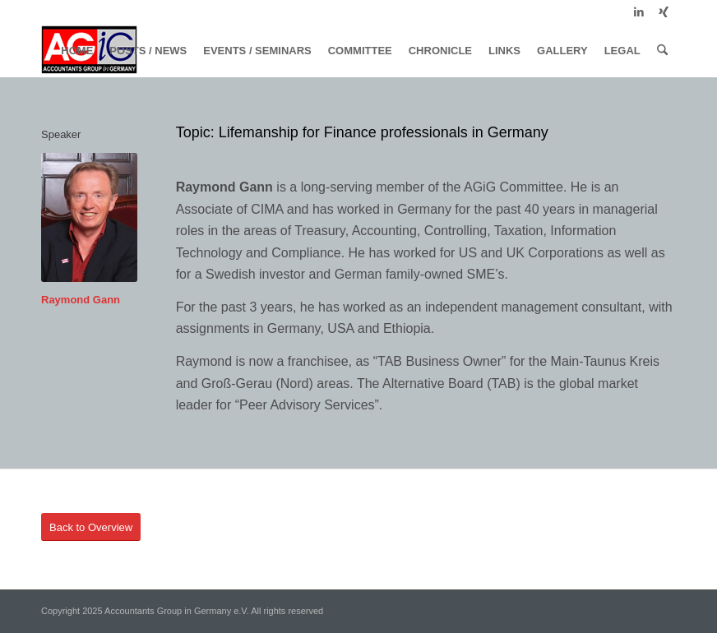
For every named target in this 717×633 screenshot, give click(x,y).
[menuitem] (77, 50)
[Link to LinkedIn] (638, 12)
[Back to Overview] (91, 527)
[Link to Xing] (663, 12)
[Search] (662, 50)
